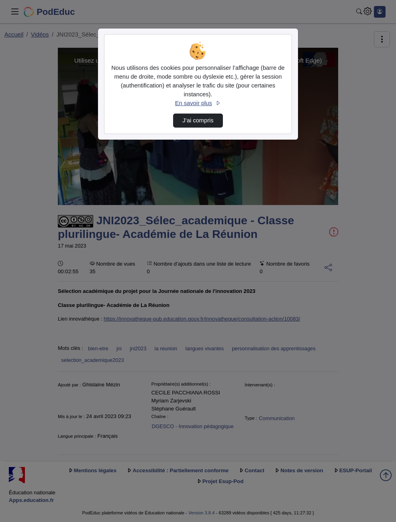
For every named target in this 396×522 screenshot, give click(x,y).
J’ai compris (197, 120)
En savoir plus (198, 103)
